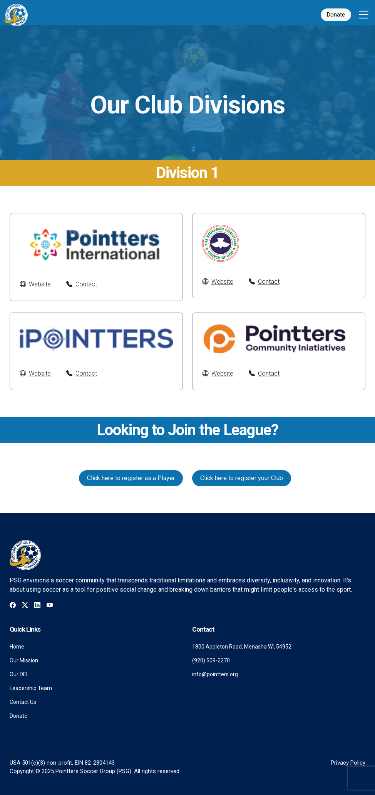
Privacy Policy (348, 762)
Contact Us (23, 702)
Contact (86, 284)
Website (40, 284)
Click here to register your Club (241, 478)
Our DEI (18, 674)
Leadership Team (31, 688)
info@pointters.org (215, 674)
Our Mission (24, 660)
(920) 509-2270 (211, 660)
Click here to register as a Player (131, 478)
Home (17, 647)
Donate (336, 14)
